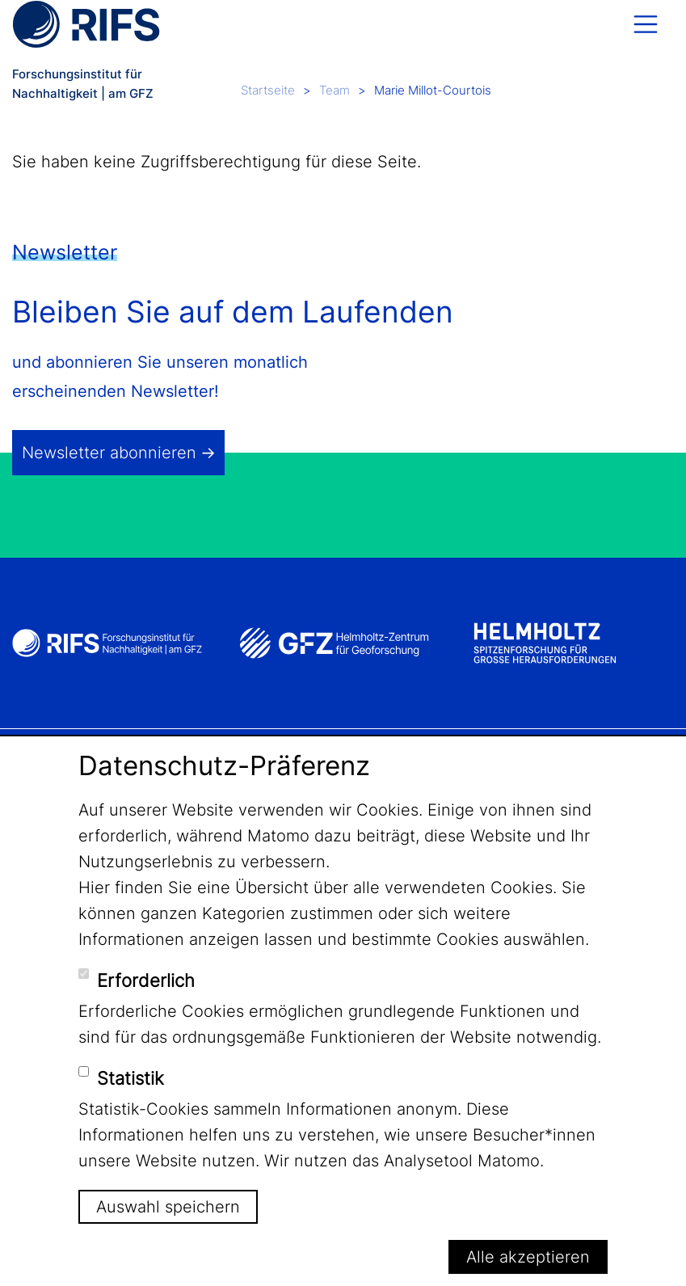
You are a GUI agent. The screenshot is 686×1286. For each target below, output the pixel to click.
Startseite (268, 90)
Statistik (130, 1078)
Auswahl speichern (168, 1206)
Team (334, 90)
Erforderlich (146, 980)
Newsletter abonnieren (109, 452)
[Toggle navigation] (645, 24)
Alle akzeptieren (528, 1257)
